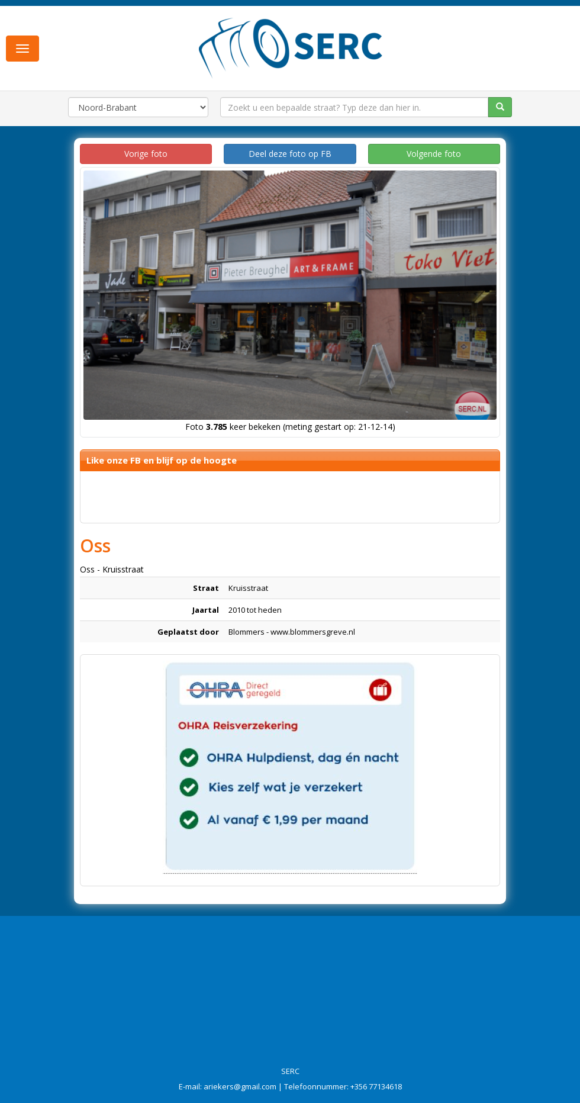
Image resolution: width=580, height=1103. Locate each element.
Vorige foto (145, 153)
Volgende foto (434, 153)
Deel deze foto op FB (290, 153)
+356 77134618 (376, 1086)
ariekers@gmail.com (240, 1086)
